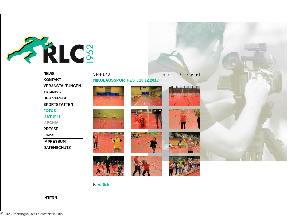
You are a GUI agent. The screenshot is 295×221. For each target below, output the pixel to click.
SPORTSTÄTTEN (58, 105)
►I (197, 74)
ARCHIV (51, 123)
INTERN (50, 198)
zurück (103, 185)
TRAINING (52, 92)
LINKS (49, 135)
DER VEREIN (55, 98)
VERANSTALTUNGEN (62, 86)
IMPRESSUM (55, 141)
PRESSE (51, 129)
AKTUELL (52, 117)
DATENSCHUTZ (57, 147)
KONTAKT (52, 80)
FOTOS (50, 111)
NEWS (49, 74)
